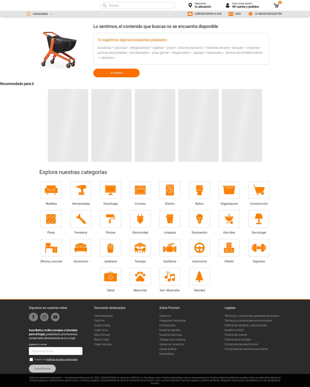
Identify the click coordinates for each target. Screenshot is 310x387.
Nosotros (165, 315)
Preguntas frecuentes (172, 320)
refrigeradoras (139, 47)
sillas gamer (160, 52)
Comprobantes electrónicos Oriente (246, 349)
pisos (170, 47)
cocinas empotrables (112, 52)
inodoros (253, 47)
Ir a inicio (116, 72)
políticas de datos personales (62, 359)
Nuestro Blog (102, 325)
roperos (158, 47)
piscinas (120, 47)
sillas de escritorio (190, 47)
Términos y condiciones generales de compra (252, 315)
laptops (198, 52)
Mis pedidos (166, 353)
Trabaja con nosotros (172, 339)
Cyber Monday (103, 344)
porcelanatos (139, 52)
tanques (237, 47)
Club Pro (99, 320)
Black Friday (101, 339)
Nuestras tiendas (169, 330)
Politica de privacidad (238, 339)
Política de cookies (236, 334)
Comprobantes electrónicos (241, 344)
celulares (107, 57)
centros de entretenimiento (243, 52)
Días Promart (102, 334)
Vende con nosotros (171, 344)
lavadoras (104, 47)
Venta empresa (103, 315)
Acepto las (56, 359)
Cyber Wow (101, 330)
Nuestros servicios (170, 334)
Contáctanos (167, 325)
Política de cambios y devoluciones (246, 325)
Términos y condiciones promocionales (248, 320)
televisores (214, 52)
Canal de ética (168, 349)
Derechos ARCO (234, 330)
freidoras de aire (217, 47)
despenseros (181, 52)
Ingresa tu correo (38, 344)
